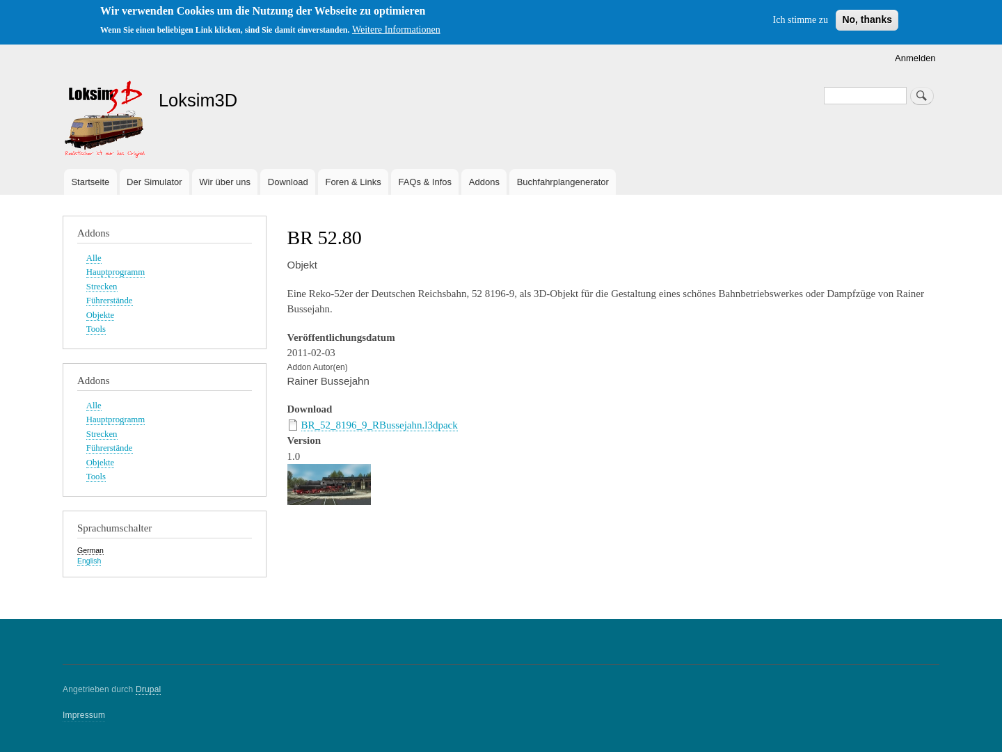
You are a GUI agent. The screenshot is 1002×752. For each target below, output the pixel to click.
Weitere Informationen (396, 29)
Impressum (84, 715)
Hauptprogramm (115, 272)
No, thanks (867, 19)
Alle (94, 258)
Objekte (100, 315)
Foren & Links (353, 182)
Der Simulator (154, 182)
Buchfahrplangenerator (563, 182)
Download (288, 182)
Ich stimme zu (800, 20)
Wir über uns (224, 182)
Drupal (148, 689)
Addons (484, 182)
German (90, 550)
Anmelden (915, 58)
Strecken (102, 286)
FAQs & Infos (425, 182)
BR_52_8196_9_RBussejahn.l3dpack (379, 425)
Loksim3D (198, 100)
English (89, 561)
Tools (96, 329)
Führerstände (109, 300)
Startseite (90, 182)
